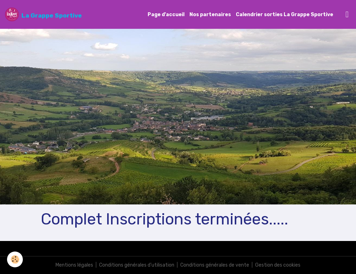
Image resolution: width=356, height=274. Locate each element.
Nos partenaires (210, 15)
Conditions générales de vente (214, 265)
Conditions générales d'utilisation (136, 265)
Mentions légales (74, 265)
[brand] (43, 14)
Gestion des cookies (277, 265)
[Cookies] (15, 259)
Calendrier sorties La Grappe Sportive (284, 15)
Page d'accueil (166, 15)
